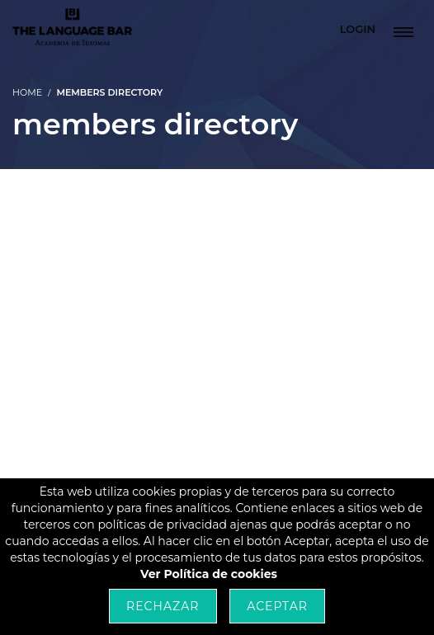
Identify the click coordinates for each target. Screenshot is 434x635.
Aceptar (277, 606)
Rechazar (162, 606)
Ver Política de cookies (208, 574)
